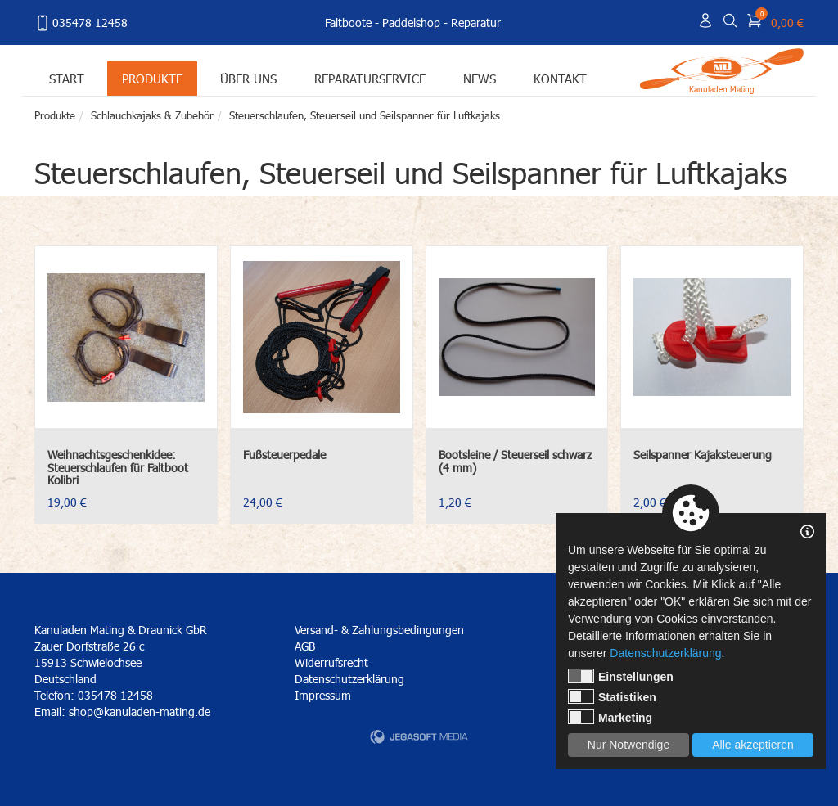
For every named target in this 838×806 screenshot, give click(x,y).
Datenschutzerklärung (349, 679)
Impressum (323, 695)
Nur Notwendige (628, 744)
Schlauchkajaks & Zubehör (152, 115)
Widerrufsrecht (331, 662)
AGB (305, 646)
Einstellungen (621, 676)
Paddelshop (411, 22)
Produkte (152, 78)
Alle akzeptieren (753, 744)
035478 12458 (81, 23)
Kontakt (560, 78)
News (479, 78)
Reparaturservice (370, 78)
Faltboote (348, 22)
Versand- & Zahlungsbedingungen (379, 630)
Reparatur (476, 22)
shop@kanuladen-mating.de (139, 711)
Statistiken (612, 696)
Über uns (248, 78)
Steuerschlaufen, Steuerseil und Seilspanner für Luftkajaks (364, 115)
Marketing (610, 716)
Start (66, 78)
